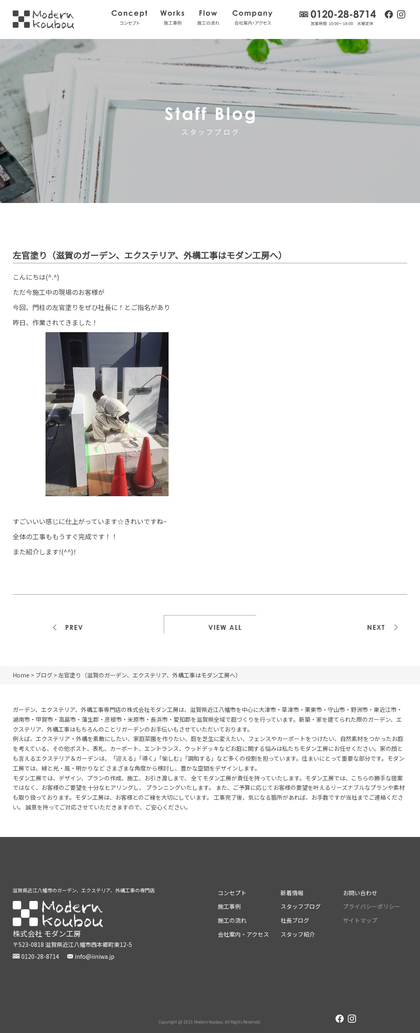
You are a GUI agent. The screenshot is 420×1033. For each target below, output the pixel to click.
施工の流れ (208, 17)
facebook (389, 14)
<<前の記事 (59, 624)
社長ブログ (295, 920)
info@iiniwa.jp (94, 956)
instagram (401, 15)
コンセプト (129, 17)
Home (21, 675)
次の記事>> (361, 624)
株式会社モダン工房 (43, 19)
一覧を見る (210, 624)
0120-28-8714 (338, 17)
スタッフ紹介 (298, 934)
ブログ (43, 675)
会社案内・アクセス (252, 17)
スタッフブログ (301, 906)
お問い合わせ (360, 893)
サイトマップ (360, 920)
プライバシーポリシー (371, 906)
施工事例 (172, 17)
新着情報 (292, 893)
